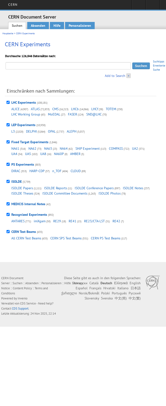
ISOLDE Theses (22, 193)
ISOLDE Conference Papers (94, 188)
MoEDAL (54, 114)
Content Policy (22, 288)
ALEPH (71, 131)
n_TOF (56, 171)
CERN (12, 4)
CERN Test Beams (23, 232)
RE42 (116, 221)
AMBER (75, 154)
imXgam (40, 221)
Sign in (139, 6)
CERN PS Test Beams (105, 238)
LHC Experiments (23, 102)
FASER (72, 114)
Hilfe (56, 25)
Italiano (123, 288)
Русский (135, 293)
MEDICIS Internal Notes (28, 204)
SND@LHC (94, 114)
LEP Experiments (23, 125)
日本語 (136, 288)
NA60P (59, 154)
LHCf (94, 109)
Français (95, 288)
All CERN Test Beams (26, 238)
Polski (105, 293)
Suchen (17, 25)
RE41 (72, 221)
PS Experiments (22, 164)
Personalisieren (80, 25)
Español (81, 288)
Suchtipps (158, 61)
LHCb (75, 109)
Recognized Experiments (29, 214)
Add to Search (115, 76)
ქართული (69, 293)
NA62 (32, 148)
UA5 (28, 154)
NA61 (15, 148)
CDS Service (28, 303)
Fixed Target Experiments (29, 142)
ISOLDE (16, 181)
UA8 (43, 154)
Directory (152, 6)
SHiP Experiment (87, 148)
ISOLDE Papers (22, 188)
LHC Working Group (25, 114)
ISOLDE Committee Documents (64, 193)
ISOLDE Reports (55, 188)
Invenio (22, 298)
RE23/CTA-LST (94, 221)
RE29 (57, 221)
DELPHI (31, 131)
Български (79, 283)
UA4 (14, 154)
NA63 (48, 148)
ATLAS (35, 109)
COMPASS (116, 148)
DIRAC (15, 171)
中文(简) (121, 298)
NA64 (64, 148)
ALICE (15, 109)
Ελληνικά (121, 283)
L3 (13, 131)
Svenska (107, 298)
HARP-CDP (37, 171)
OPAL (52, 131)
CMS (55, 109)
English (135, 283)
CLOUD (76, 171)
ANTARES (18, 221)
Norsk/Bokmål (89, 293)
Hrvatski (109, 288)
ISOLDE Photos (110, 193)
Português (119, 293)
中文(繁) (135, 298)
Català (94, 283)
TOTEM (111, 109)
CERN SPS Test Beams (66, 238)
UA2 (135, 148)
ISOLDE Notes (133, 188)
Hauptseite (7, 33)
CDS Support (20, 308)
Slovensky (92, 298)
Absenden (38, 25)
